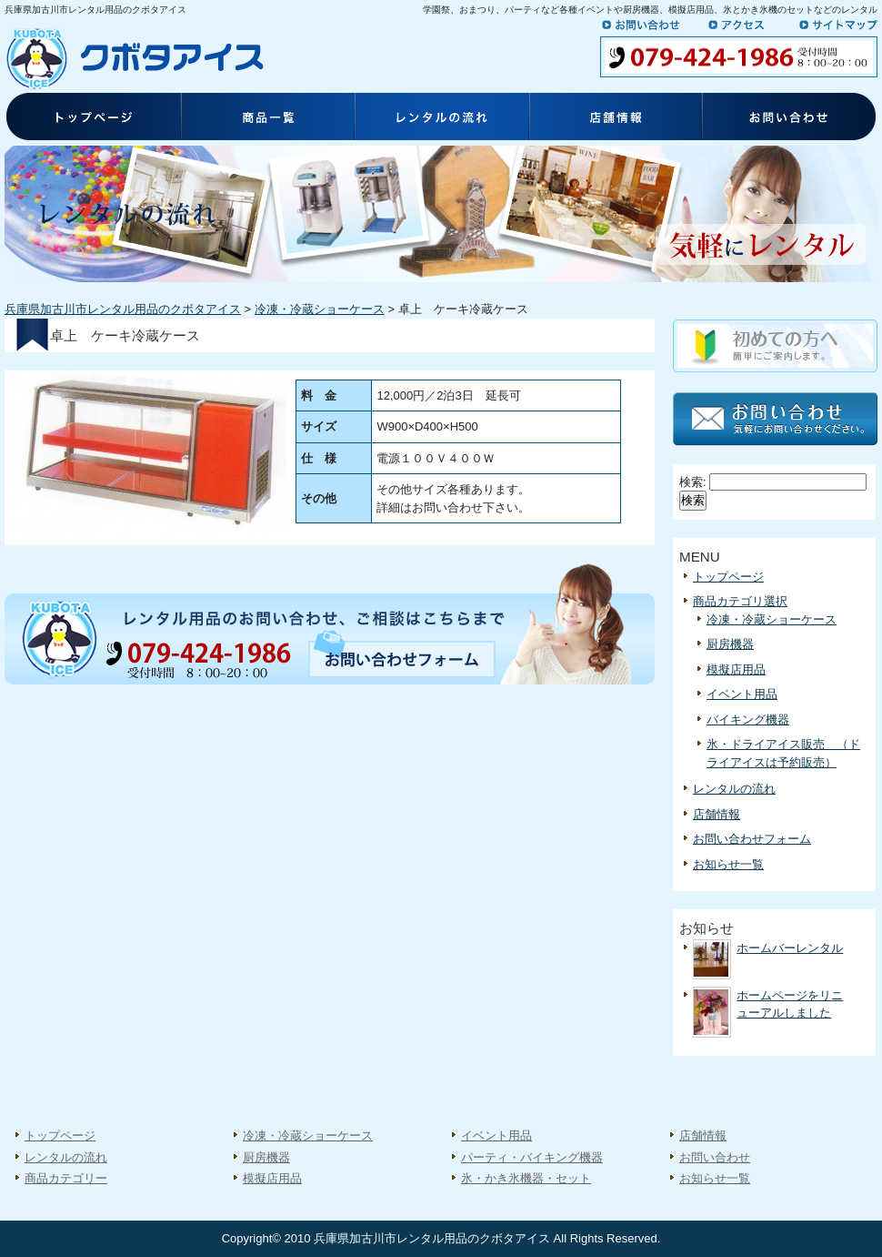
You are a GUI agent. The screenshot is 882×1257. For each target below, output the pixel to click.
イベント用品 (742, 694)
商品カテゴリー (66, 1178)
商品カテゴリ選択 (740, 601)
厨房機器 (730, 644)
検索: (693, 482)
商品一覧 (266, 118)
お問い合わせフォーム (752, 839)
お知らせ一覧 (728, 864)
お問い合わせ (650, 24)
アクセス (747, 24)
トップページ (92, 118)
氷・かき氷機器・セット (526, 1178)
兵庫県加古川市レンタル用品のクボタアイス (123, 309)
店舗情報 (615, 118)
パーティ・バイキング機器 (532, 1157)
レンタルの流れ (441, 118)
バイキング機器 (748, 719)
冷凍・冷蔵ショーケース (320, 309)
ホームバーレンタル (790, 948)
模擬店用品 (736, 669)
